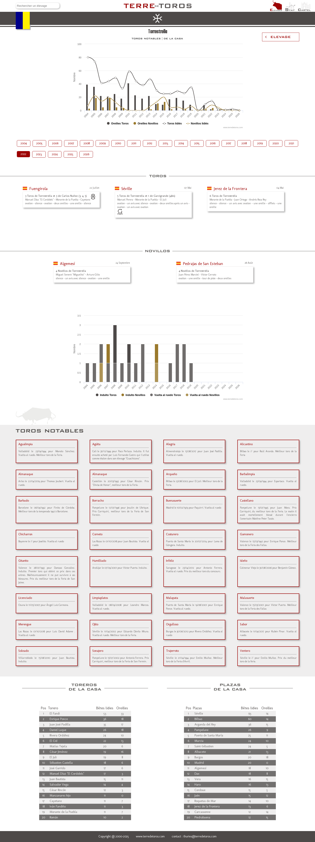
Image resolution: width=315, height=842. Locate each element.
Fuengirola (38, 188)
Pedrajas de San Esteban (203, 263)
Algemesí (67, 263)
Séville (126, 188)
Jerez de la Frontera (230, 188)
